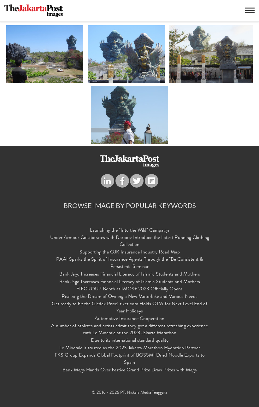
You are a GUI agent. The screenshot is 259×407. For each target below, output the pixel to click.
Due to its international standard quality (129, 340)
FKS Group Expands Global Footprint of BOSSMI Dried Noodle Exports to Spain (130, 359)
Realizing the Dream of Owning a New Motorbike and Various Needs (129, 296)
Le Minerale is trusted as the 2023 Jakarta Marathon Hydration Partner (129, 348)
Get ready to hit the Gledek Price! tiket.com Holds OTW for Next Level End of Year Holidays (129, 308)
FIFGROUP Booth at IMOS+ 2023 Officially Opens (129, 289)
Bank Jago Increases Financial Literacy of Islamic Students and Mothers (129, 274)
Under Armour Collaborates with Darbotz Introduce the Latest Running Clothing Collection (129, 241)
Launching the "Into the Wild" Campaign (129, 230)
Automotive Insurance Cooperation (129, 319)
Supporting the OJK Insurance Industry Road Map (129, 252)
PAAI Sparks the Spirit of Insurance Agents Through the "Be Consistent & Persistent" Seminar (129, 263)
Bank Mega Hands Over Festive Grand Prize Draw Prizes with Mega (129, 370)
